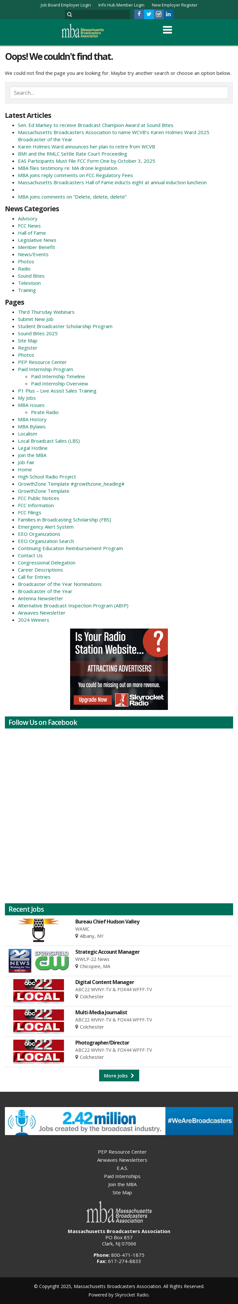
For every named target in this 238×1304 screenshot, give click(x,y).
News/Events (33, 254)
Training (27, 290)
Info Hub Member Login (121, 5)
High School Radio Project (47, 476)
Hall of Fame (32, 232)
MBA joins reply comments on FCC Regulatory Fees (75, 175)
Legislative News (37, 240)
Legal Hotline (33, 448)
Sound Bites (31, 275)
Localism (27, 433)
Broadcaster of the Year (45, 591)
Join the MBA (32, 455)
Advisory (27, 218)
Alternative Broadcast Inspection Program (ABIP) (73, 605)
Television (29, 283)
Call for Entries (34, 577)
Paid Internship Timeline (58, 376)
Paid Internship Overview (59, 383)
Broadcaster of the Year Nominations (60, 584)
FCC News (29, 225)
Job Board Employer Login (66, 5)
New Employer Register (175, 5)
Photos (26, 261)
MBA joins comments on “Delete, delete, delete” (72, 196)
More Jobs (119, 1075)
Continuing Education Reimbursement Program (70, 548)
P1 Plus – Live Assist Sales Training (57, 390)
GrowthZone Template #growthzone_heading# (71, 483)
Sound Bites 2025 (38, 333)
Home (25, 469)
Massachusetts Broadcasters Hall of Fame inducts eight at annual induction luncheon (112, 182)
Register (27, 347)
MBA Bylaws (32, 426)
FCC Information (36, 505)
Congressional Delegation (46, 562)
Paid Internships (122, 1176)
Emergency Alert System (46, 526)
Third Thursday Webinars (46, 312)
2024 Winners (33, 620)
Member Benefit (36, 247)
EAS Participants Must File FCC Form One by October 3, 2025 (86, 161)
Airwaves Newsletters (122, 1160)
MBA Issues (31, 405)
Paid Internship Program (45, 369)
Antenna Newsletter (40, 598)
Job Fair (26, 462)
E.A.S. (122, 1168)
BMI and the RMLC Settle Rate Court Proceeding (72, 153)
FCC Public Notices (38, 498)
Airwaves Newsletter (42, 612)
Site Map (27, 340)
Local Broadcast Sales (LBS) (49, 440)
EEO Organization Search (46, 541)
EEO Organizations (39, 534)
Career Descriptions (40, 569)
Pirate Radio (45, 412)
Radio (24, 268)
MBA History (32, 419)
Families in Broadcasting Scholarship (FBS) (64, 519)
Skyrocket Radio (132, 1295)
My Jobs (27, 398)
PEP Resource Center (42, 362)
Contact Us (30, 555)
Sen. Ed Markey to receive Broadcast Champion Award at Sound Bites (95, 125)
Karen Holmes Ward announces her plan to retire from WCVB (86, 146)
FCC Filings (29, 512)
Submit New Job (35, 319)
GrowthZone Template (43, 491)
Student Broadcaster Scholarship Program (65, 326)
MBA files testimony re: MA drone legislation (67, 168)
